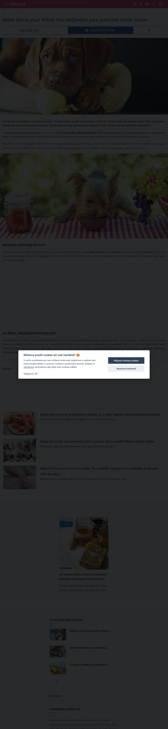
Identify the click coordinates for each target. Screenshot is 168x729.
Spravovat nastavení (126, 368)
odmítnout (29, 367)
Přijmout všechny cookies (126, 360)
